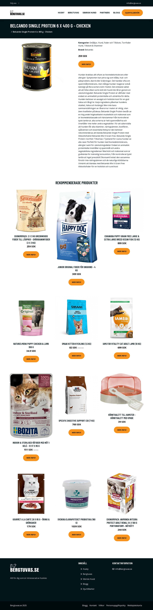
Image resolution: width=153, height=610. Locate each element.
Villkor (101, 605)
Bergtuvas (73, 12)
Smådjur (93, 42)
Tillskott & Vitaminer (93, 45)
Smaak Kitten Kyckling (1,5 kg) (76, 343)
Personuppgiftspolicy (116, 605)
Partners (105, 12)
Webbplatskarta (134, 605)
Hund (100, 42)
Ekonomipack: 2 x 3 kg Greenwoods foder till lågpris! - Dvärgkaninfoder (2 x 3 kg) (31, 239)
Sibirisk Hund (89, 12)
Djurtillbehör (132, 12)
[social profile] (19, 3)
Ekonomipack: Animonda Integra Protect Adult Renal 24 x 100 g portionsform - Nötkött (122, 522)
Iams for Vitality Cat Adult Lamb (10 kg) (122, 343)
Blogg (116, 12)
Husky (61, 12)
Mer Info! (86, 64)
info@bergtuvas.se (134, 3)
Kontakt (93, 605)
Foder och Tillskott (112, 42)
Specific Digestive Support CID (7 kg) (76, 420)
